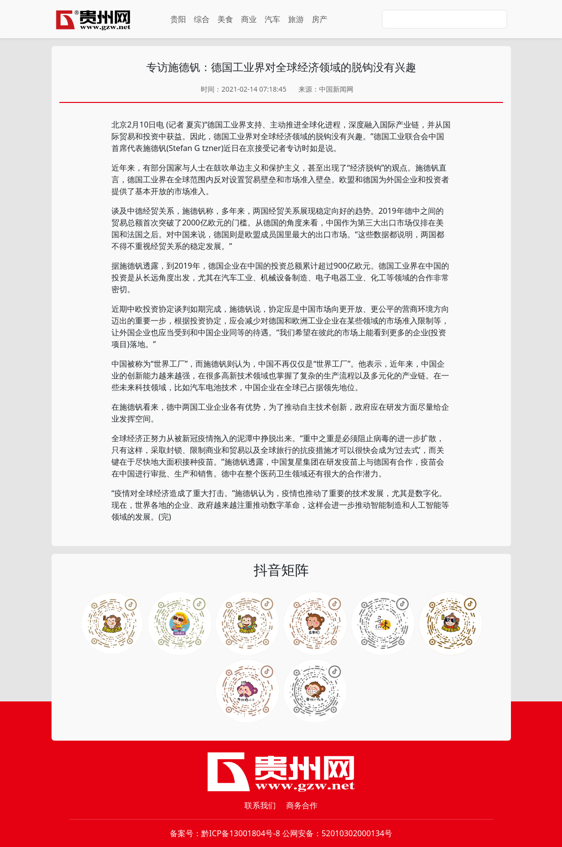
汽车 (272, 19)
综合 (202, 19)
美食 (225, 19)
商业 (249, 19)
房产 (319, 19)
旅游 (296, 19)
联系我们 (260, 805)
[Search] (444, 19)
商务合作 (302, 805)
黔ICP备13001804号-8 (240, 833)
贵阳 (178, 19)
